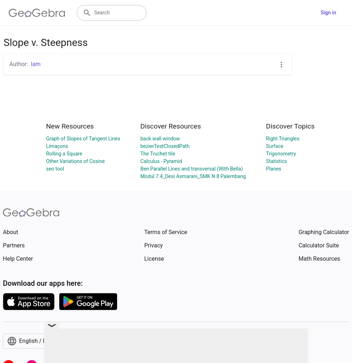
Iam (36, 64)
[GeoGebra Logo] (37, 13)
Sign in (328, 12)
